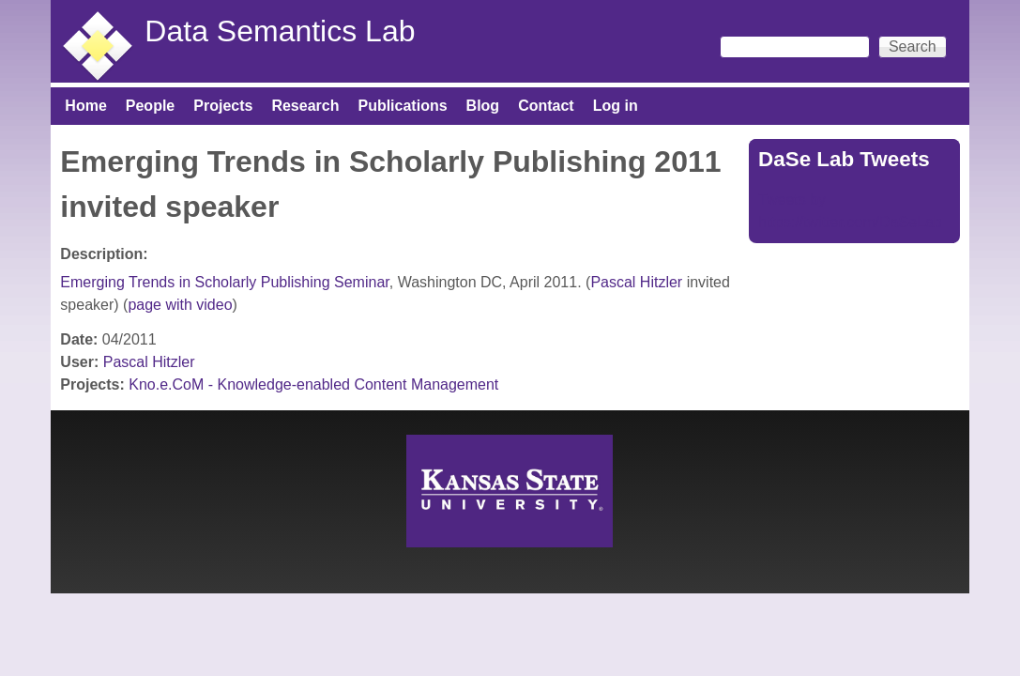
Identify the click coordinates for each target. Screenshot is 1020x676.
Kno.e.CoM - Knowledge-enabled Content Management (313, 384)
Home (85, 106)
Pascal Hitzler (636, 282)
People (150, 106)
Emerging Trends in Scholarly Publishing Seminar (224, 282)
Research (305, 106)
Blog (483, 106)
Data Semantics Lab (280, 31)
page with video (180, 305)
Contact (546, 106)
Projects (222, 106)
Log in (615, 106)
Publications (402, 106)
